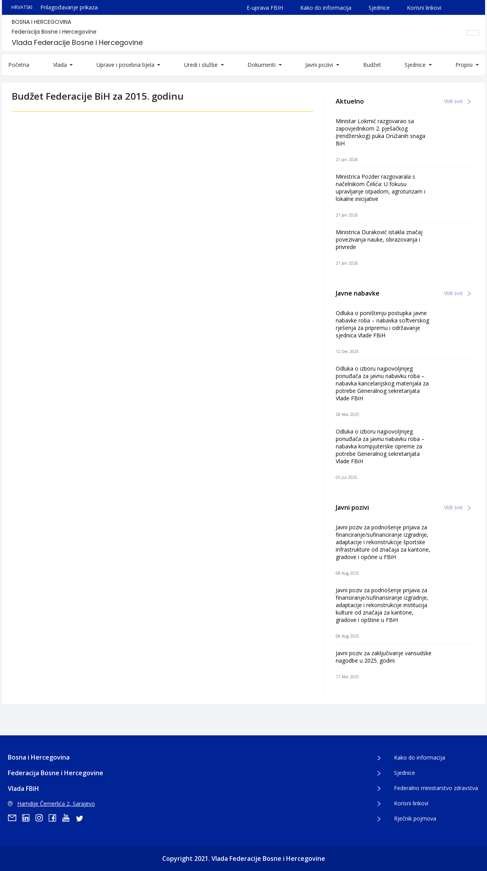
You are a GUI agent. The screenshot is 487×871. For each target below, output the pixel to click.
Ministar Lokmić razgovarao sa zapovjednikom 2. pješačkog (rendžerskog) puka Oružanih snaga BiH (380, 132)
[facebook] (55, 818)
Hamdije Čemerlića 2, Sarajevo (51, 803)
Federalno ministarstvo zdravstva (436, 788)
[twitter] (81, 818)
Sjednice (379, 7)
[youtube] (68, 818)
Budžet (372, 64)
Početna (18, 64)
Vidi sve (457, 101)
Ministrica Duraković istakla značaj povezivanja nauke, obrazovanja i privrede (379, 239)
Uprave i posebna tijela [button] (126, 64)
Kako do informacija (325, 7)
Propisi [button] (464, 64)
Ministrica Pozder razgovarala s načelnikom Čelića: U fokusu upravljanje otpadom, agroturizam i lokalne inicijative (380, 188)
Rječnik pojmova (415, 818)
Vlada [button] (60, 64)
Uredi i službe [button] (201, 64)
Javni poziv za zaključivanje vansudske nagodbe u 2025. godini (383, 656)
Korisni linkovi (424, 7)
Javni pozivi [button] (320, 64)
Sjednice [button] (416, 64)
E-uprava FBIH (265, 7)
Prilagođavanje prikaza (69, 7)
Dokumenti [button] (262, 64)
